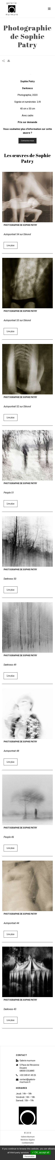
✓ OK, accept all (40, 1152)
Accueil (11, 53)
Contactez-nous (27, 141)
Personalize (29, 1156)
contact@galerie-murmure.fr (28, 1080)
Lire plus (10, 245)
